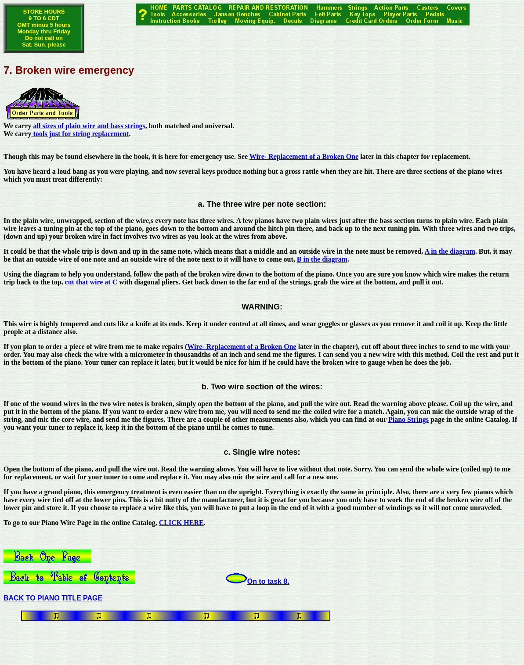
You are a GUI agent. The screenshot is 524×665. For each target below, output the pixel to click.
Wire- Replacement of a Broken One (303, 156)
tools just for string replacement (80, 133)
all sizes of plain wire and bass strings (89, 125)
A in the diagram (450, 251)
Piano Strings (408, 419)
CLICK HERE (181, 522)
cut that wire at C (91, 282)
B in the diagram (322, 259)
